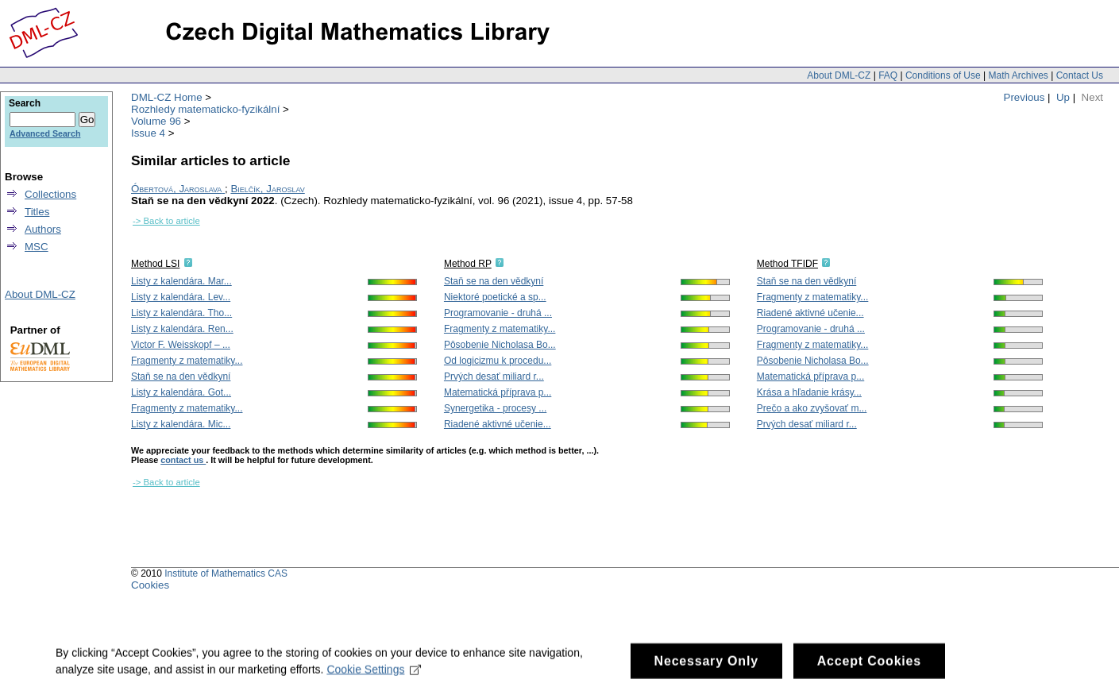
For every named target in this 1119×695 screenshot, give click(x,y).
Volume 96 (156, 121)
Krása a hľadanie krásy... (809, 392)
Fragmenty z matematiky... (186, 360)
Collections (50, 194)
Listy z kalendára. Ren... (182, 328)
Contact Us (1079, 75)
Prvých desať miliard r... (494, 376)
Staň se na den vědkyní (180, 376)
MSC (36, 247)
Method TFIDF (787, 263)
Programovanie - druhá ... (498, 313)
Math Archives (1018, 75)
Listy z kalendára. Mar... (181, 281)
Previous (1024, 97)
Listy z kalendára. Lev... (180, 297)
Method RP (468, 263)
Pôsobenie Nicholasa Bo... (500, 344)
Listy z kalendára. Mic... (180, 424)
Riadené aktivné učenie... (497, 424)
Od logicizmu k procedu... (497, 360)
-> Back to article (166, 221)
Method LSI (155, 263)
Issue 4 (148, 133)
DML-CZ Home (167, 97)
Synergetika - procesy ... (495, 408)
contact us (183, 460)
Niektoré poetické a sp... (495, 297)
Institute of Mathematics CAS (225, 573)
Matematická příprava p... (497, 392)
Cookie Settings (373, 676)
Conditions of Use (943, 75)
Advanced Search (45, 133)
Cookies (150, 585)
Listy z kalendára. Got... (181, 392)
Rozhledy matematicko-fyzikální (205, 109)
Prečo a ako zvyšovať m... (812, 408)
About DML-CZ (838, 75)
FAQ (887, 75)
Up (1063, 97)
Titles (37, 212)
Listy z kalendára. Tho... (181, 313)
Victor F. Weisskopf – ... (180, 344)
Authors (43, 229)
